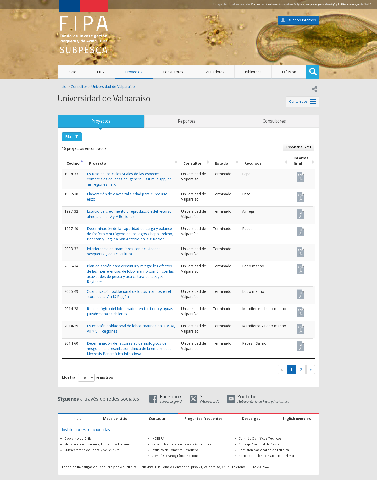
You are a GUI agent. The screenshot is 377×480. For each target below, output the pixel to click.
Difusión (289, 71)
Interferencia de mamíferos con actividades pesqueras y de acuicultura (123, 251)
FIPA (101, 71)
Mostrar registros (87, 378)
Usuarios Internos (298, 20)
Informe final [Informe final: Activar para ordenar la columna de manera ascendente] (301, 161)
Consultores (173, 71)
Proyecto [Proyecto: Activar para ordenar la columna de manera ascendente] (97, 163)
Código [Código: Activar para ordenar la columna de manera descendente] (73, 163)
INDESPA (158, 438)
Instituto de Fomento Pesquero (175, 450)
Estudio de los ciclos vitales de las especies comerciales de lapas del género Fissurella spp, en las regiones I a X (129, 179)
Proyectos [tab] (100, 121)
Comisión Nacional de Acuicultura (264, 450)
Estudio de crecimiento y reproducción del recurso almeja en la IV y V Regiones (129, 214)
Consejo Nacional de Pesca (259, 444)
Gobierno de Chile (78, 438)
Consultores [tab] (274, 121)
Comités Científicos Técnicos (260, 438)
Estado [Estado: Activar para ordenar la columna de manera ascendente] (221, 163)
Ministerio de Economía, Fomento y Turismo (97, 444)
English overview (297, 418)
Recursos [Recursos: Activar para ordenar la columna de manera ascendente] (253, 163)
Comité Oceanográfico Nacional (175, 456)
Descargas (251, 418)
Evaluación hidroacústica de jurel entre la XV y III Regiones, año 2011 (319, 4)
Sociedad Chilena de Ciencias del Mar (267, 456)
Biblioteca (253, 71)
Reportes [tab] (187, 121)
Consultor (79, 86)
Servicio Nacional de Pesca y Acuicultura (181, 444)
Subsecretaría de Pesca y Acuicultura (91, 450)
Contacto (157, 418)
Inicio (72, 71)
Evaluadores (214, 71)
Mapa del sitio (115, 418)
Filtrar (72, 136)
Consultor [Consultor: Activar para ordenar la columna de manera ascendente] (192, 163)
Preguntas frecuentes (203, 418)
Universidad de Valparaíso (113, 86)
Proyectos (133, 71)
